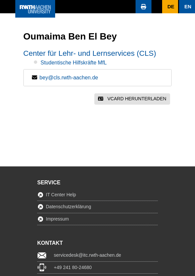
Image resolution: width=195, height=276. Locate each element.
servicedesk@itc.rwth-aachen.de (87, 255)
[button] (7, 6)
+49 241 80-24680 (73, 267)
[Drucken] (143, 6)
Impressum (57, 219)
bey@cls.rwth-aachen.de (69, 77)
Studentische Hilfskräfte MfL (74, 62)
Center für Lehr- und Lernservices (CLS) (89, 53)
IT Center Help (61, 194)
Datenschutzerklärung (68, 206)
